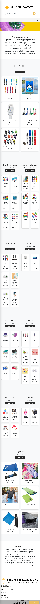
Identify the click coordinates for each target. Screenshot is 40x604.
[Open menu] (37, 20)
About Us (3, 591)
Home (2, 589)
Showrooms (13, 591)
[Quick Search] (19, 13)
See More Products (20, 72)
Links (12, 592)
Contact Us (3, 592)
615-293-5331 (14, 16)
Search (12, 589)
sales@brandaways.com (23, 16)
